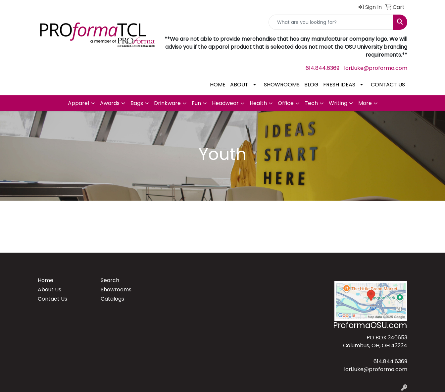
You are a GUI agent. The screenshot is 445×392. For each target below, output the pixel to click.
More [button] (365, 103)
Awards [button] (110, 103)
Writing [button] (338, 103)
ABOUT (239, 84)
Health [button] (258, 103)
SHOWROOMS (282, 84)
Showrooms (116, 289)
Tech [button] (311, 103)
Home (45, 280)
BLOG (311, 84)
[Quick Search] (331, 22)
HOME (217, 84)
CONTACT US (388, 84)
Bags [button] (136, 103)
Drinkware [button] (167, 103)
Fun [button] (196, 103)
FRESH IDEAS (339, 84)
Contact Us (52, 299)
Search (110, 280)
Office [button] (286, 103)
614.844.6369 (322, 68)
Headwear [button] (225, 103)
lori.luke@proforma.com (375, 68)
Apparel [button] (78, 103)
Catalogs (112, 299)
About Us (49, 289)
